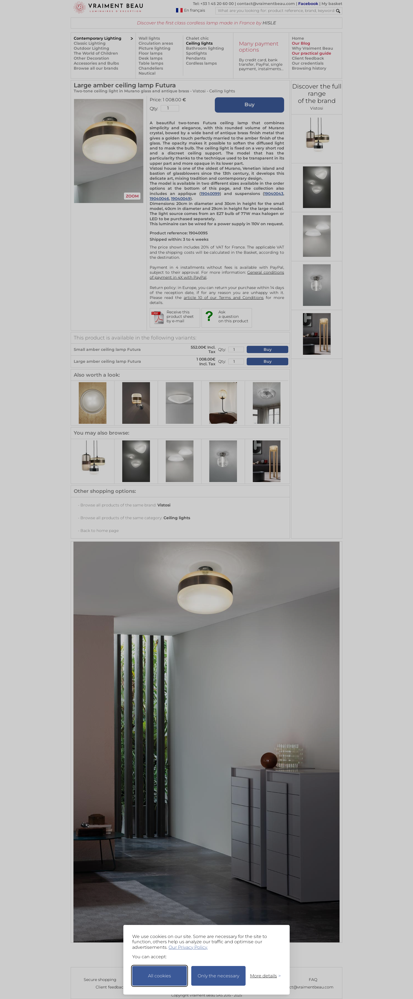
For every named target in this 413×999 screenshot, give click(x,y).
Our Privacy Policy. (188, 947)
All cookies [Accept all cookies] (159, 975)
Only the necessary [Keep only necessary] (218, 975)
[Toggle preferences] (263, 976)
